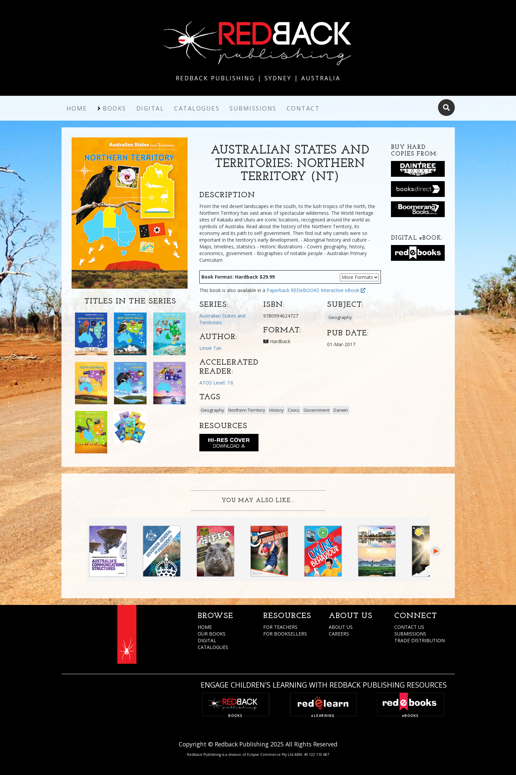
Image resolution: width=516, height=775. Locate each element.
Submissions (253, 108)
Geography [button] (340, 317)
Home (77, 108)
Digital (150, 108)
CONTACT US (409, 627)
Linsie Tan (210, 348)
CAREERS (339, 633)
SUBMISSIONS (410, 633)
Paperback (278, 290)
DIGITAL (207, 640)
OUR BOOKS (212, 633)
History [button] (276, 410)
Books (114, 108)
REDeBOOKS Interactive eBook (328, 290)
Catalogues (197, 108)
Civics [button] (294, 410)
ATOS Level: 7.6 (216, 382)
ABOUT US (341, 627)
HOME (205, 627)
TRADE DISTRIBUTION (419, 640)
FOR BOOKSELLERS (285, 633)
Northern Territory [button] (246, 410)
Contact (303, 108)
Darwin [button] (340, 410)
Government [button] (316, 410)
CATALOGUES (213, 647)
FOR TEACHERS (280, 627)
